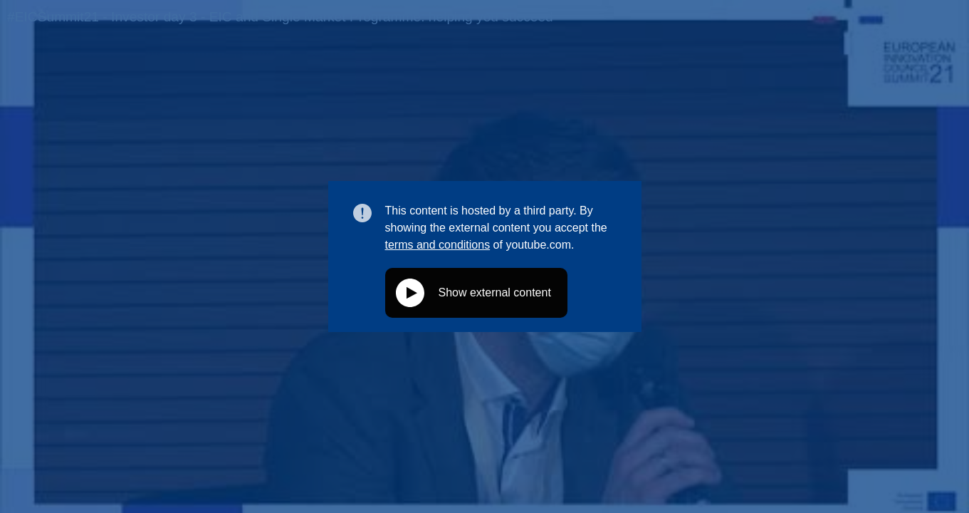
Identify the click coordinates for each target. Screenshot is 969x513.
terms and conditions (438, 245)
